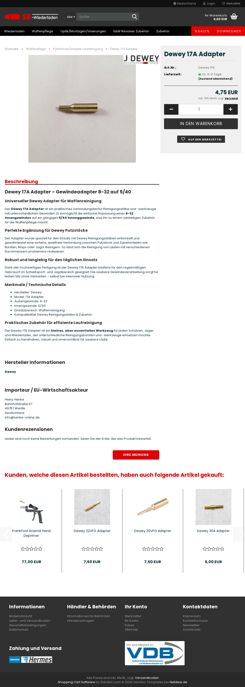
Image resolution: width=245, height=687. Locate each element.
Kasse (129, 625)
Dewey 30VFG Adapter (152, 530)
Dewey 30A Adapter (213, 530)
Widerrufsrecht (20, 616)
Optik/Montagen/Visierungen (83, 31)
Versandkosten (147, 678)
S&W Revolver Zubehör (131, 31)
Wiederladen (14, 31)
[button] (184, 3)
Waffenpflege (42, 31)
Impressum (192, 616)
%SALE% (202, 31)
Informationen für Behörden (88, 616)
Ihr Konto (131, 620)
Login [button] (209, 3)
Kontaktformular (195, 620)
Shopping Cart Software (76, 682)
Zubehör (163, 31)
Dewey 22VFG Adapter (92, 530)
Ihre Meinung (136, 454)
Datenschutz (18, 629)
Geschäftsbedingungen (27, 625)
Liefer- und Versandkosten (29, 620)
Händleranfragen (80, 620)
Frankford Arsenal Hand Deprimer (31, 533)
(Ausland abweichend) (215, 79)
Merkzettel (231, 3)
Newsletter (191, 625)
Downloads (229, 31)
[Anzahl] (201, 109)
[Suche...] (70, 16)
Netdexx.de (178, 682)
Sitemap (131, 629)
